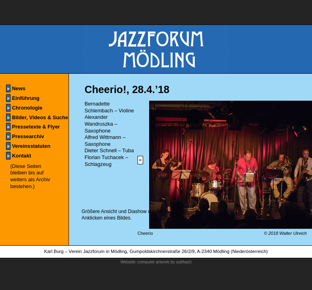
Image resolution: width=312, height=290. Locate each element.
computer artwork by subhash (164, 262)
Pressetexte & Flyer (33, 126)
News (15, 88)
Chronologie (24, 108)
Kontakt (18, 156)
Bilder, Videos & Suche (37, 117)
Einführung (23, 98)
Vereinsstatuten (28, 146)
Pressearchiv (25, 136)
